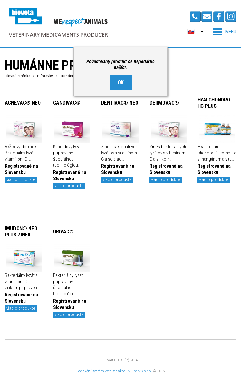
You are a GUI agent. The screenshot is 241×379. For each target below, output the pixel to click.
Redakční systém (90, 371)
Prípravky (45, 75)
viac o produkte (20, 179)
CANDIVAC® (66, 103)
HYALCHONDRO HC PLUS (213, 102)
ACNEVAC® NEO (23, 103)
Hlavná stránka (17, 75)
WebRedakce (115, 371)
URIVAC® (63, 231)
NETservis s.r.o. (140, 371)
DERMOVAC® (164, 103)
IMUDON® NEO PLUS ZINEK (21, 231)
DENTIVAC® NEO (119, 103)
